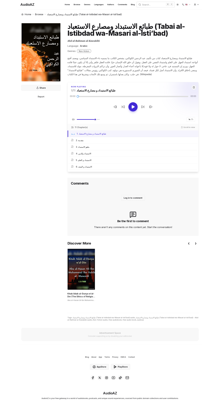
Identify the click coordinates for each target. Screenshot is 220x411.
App (100, 357)
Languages (99, 4)
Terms (107, 357)
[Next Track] (151, 107)
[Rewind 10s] (123, 107)
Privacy (115, 357)
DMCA (123, 357)
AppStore (99, 367)
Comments (122, 4)
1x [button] (191, 119)
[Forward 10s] (143, 107)
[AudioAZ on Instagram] (106, 377)
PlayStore (120, 367)
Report (41, 96)
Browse (77, 4)
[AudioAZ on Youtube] (113, 377)
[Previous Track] (115, 107)
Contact (131, 357)
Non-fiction (84, 51)
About (93, 357)
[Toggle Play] (133, 106)
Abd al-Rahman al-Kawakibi (83, 40)
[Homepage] (27, 4)
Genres (87, 4)
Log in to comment (133, 198)
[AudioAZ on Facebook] (92, 377)
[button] (186, 4)
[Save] (194, 87)
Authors (110, 4)
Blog (133, 4)
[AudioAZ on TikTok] (120, 377)
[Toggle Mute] (73, 119)
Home (67, 4)
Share (41, 88)
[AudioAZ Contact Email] (127, 377)
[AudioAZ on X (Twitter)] (99, 377)
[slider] (78, 96)
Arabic (84, 45)
